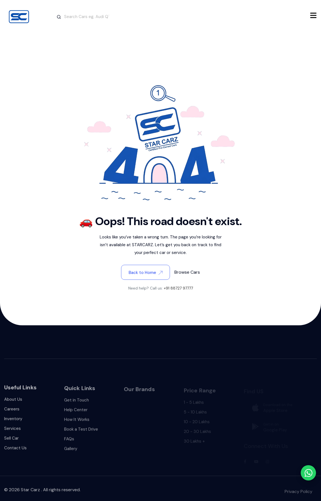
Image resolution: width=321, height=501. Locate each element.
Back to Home (145, 272)
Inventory (13, 422)
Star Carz (30, 493)
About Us (13, 403)
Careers (11, 413)
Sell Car (11, 442)
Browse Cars (187, 272)
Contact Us (15, 451)
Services (12, 432)
